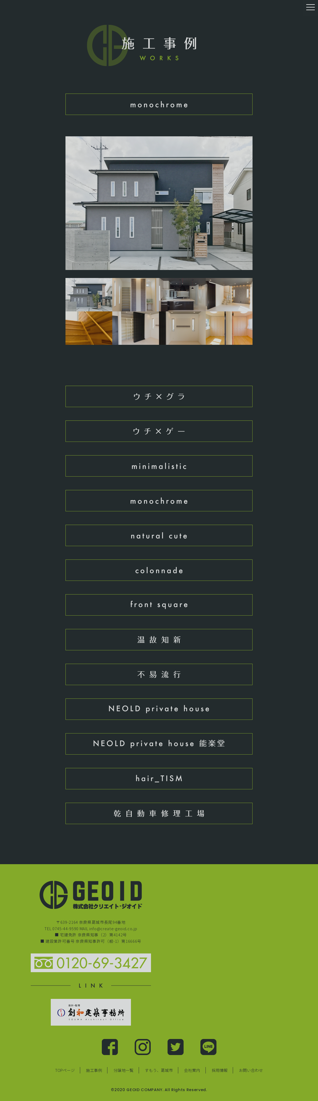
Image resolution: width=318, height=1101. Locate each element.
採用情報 (220, 1070)
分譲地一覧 (124, 1070)
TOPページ (65, 1070)
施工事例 (94, 1070)
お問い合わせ (251, 1070)
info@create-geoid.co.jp (113, 928)
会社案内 (192, 1070)
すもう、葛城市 (159, 1070)
